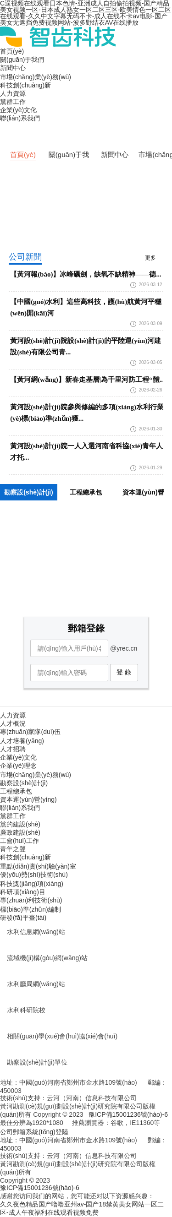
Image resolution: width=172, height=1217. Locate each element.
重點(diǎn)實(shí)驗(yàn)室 (38, 866)
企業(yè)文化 (18, 110)
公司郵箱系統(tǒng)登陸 (34, 1132)
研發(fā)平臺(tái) (23, 917)
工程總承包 (16, 791)
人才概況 (13, 723)
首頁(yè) (12, 51)
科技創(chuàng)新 (25, 85)
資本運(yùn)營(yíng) (28, 799)
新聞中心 (13, 67)
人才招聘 (13, 749)
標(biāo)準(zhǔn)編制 (30, 909)
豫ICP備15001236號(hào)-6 (128, 1114)
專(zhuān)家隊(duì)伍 (30, 731)
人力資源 (13, 93)
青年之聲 (13, 849)
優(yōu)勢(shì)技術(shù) (34, 874)
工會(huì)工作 (19, 840)
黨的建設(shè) (20, 824)
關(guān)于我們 (22, 59)
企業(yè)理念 (18, 765)
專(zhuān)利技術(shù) (31, 900)
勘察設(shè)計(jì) (24, 783)
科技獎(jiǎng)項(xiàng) (31, 883)
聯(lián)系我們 (20, 118)
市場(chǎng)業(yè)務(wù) (35, 77)
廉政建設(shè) (20, 832)
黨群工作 (13, 101)
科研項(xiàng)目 (22, 892)
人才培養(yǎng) (22, 740)
